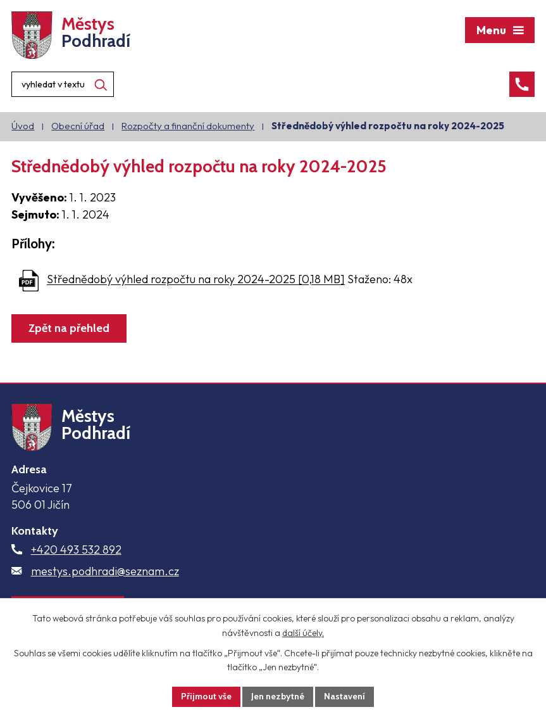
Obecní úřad (77, 126)
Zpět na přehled (68, 328)
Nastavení (344, 696)
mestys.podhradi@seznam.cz (105, 571)
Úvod (22, 126)
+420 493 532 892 (76, 549)
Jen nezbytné (277, 696)
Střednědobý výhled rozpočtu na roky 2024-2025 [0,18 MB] (196, 279)
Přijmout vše (206, 696)
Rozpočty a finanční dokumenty (187, 126)
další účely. (303, 633)
